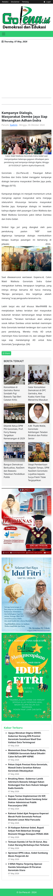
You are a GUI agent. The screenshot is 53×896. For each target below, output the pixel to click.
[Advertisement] (26, 70)
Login (47, 2)
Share (6, 353)
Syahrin (13, 125)
